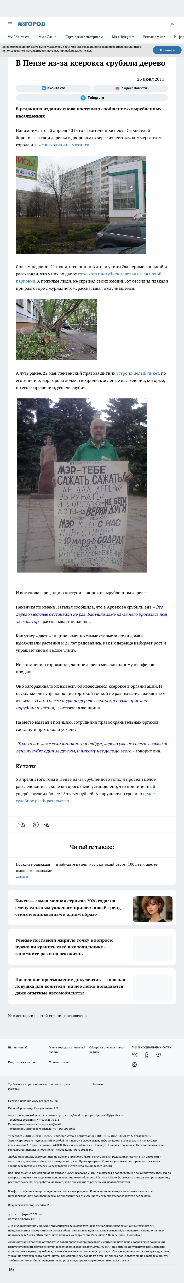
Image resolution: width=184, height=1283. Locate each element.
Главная (98, 1084)
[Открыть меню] (10, 24)
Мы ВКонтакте (18, 37)
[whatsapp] (36, 824)
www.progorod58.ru (45, 1101)
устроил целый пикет (137, 373)
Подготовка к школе (21, 1062)
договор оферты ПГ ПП (24, 1219)
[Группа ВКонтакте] (53, 88)
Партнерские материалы (84, 37)
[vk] (22, 824)
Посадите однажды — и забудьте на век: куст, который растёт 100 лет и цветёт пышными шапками (92, 871)
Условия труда (60, 1084)
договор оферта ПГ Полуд (25, 1214)
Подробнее (134, 1235)
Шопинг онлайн (18, 1047)
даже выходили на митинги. (62, 145)
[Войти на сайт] (172, 24)
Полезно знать (59, 1062)
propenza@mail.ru (71, 1115)
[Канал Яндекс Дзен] (135, 1064)
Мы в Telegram (123, 37)
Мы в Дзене (47, 37)
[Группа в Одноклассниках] (147, 1055)
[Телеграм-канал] (92, 97)
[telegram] (48, 824)
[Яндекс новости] (130, 88)
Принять (167, 50)
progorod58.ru (80, 1156)
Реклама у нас (154, 37)
